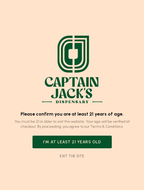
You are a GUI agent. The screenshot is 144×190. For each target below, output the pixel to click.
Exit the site (72, 156)
